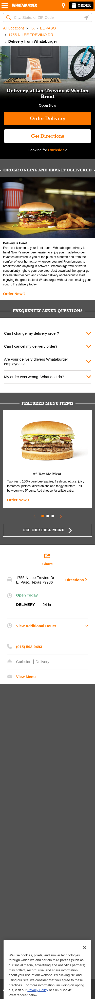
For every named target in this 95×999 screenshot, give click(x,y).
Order (81, 5)
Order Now (13, 294)
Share (47, 559)
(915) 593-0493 (29, 646)
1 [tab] (42, 516)
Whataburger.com (18, 275)
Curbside (56, 150)
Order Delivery (47, 118)
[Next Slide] (61, 516)
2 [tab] (47, 516)
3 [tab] (52, 516)
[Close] (84, 963)
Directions (74, 580)
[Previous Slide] (34, 516)
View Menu (26, 676)
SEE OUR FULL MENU (43, 530)
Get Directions (34, 134)
